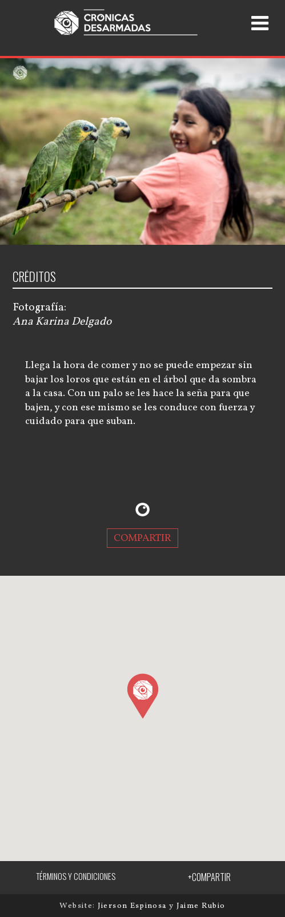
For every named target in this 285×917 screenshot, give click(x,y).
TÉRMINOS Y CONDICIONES (75, 876)
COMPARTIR (142, 538)
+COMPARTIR (209, 877)
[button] (142, 695)
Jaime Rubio (201, 905)
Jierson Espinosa (133, 905)
